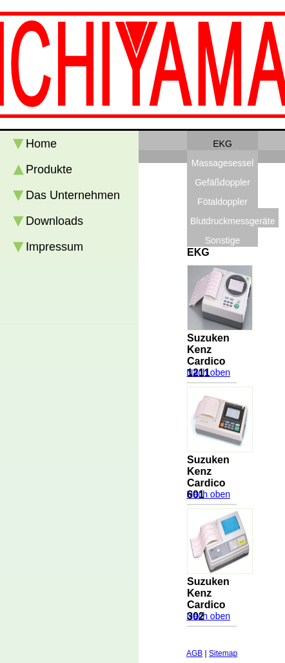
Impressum (54, 246)
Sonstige (222, 240)
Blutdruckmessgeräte (232, 221)
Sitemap (223, 653)
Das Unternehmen (73, 195)
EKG (222, 144)
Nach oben (208, 372)
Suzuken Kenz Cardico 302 (208, 599)
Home (41, 143)
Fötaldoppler (222, 202)
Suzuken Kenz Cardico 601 (208, 477)
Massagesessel (223, 163)
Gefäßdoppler (222, 182)
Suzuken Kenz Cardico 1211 (208, 355)
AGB (194, 653)
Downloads (54, 221)
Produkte (49, 169)
